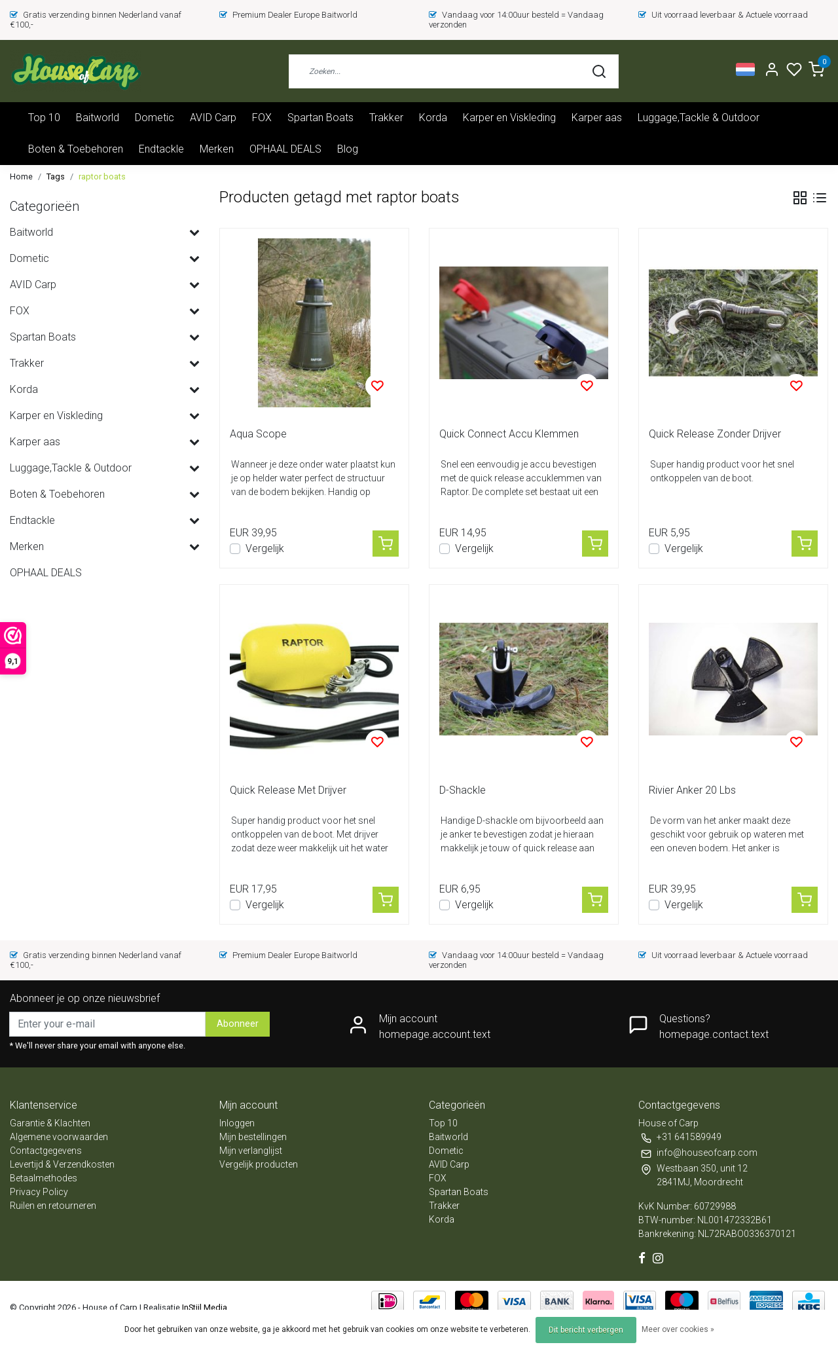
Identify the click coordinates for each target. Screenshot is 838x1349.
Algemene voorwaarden (59, 1137)
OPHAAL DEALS (285, 149)
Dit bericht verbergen (586, 1330)
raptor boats (102, 176)
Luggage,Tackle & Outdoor (698, 117)
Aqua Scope (258, 434)
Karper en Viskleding (509, 117)
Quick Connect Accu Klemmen (509, 434)
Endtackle (161, 149)
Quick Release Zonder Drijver (715, 434)
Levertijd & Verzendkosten (62, 1164)
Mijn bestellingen (253, 1137)
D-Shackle (462, 790)
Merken (217, 149)
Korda (433, 117)
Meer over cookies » (678, 1329)
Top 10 (44, 117)
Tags (55, 176)
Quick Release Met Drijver (288, 790)
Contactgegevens (46, 1150)
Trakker (386, 117)
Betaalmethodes (43, 1178)
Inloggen (237, 1123)
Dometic (154, 117)
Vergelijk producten (258, 1164)
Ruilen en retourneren (53, 1205)
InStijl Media (203, 1307)
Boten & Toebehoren (75, 149)
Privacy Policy (39, 1192)
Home (21, 176)
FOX (262, 117)
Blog (347, 149)
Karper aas (597, 117)
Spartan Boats (320, 117)
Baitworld (97, 117)
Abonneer (238, 1023)
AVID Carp (213, 117)
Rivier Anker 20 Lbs (692, 790)
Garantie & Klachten (50, 1123)
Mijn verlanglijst (250, 1150)
